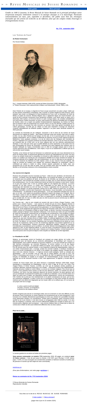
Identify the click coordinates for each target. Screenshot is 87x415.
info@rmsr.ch (17, 367)
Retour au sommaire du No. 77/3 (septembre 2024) (30, 376)
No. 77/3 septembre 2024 (65, 28)
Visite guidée (32, 9)
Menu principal (55, 9)
